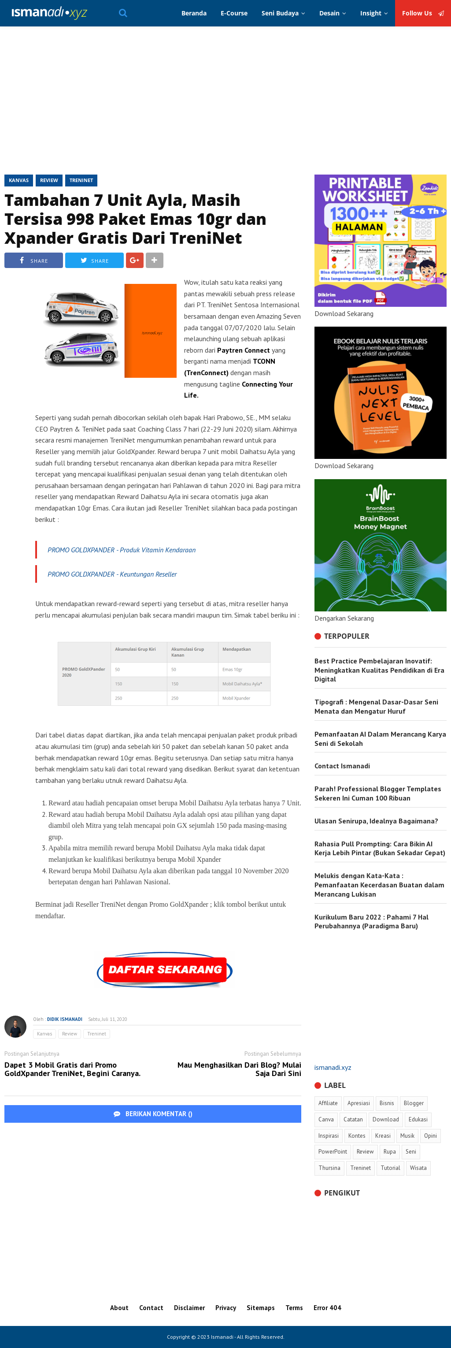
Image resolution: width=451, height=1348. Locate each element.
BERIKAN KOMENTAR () (153, 1114)
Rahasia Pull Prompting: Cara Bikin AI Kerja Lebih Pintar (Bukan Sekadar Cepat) (379, 848)
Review (49, 180)
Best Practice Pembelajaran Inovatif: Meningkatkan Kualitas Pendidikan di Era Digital (379, 670)
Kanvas (19, 180)
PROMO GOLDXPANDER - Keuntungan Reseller (112, 574)
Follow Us (423, 13)
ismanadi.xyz (332, 1067)
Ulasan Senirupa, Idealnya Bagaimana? (376, 820)
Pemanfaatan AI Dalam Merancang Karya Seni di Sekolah (380, 739)
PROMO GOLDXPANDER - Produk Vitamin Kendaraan (122, 549)
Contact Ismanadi (342, 765)
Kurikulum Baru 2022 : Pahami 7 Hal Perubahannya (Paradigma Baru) (371, 921)
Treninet (81, 180)
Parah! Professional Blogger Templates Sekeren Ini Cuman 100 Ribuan (377, 793)
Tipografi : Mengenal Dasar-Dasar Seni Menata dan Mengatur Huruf (376, 706)
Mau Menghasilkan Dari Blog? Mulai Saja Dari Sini (239, 1069)
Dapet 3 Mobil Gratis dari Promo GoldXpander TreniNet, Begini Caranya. (72, 1069)
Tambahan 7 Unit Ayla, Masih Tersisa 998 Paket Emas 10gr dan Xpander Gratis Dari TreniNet (135, 219)
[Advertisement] (225, 104)
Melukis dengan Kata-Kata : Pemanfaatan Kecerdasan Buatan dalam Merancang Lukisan (379, 884)
